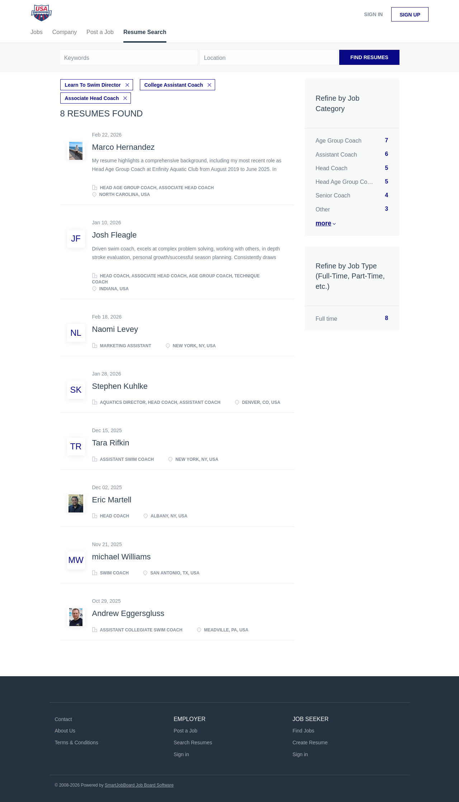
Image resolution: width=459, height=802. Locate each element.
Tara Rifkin (110, 442)
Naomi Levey (115, 328)
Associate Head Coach (92, 97)
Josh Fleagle (114, 234)
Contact (63, 718)
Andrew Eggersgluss (128, 612)
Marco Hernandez (123, 146)
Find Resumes (369, 57)
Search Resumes (193, 742)
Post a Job (185, 730)
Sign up (409, 15)
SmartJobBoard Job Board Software (139, 784)
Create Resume (310, 742)
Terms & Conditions (76, 742)
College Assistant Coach (174, 84)
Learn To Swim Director (93, 84)
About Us (65, 730)
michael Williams (121, 556)
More (323, 223)
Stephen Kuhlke (120, 385)
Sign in (373, 14)
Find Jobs (303, 730)
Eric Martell (112, 499)
